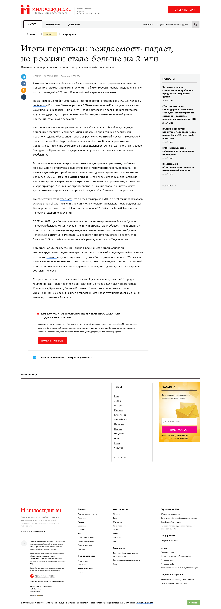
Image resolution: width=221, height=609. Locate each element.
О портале (148, 24)
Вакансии (82, 526)
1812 (162, 544)
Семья (117, 443)
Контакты (82, 549)
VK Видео (116, 537)
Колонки (118, 410)
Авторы (81, 522)
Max (114, 541)
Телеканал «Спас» (85, 568)
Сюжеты (81, 529)
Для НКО (74, 24)
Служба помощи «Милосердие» (173, 24)
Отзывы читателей (86, 537)
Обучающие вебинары (170, 514)
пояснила (124, 167)
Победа (164, 548)
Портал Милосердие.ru (87, 514)
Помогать (53, 24)
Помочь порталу (52, 340)
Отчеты (116, 564)
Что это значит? (145, 602)
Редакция (82, 518)
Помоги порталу (184, 9)
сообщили (39, 105)
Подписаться (179, 429)
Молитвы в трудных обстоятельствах (176, 556)
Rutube (115, 533)
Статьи (31, 34)
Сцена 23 (81, 572)
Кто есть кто (120, 414)
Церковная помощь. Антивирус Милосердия (179, 567)
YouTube (116, 529)
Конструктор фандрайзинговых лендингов (179, 518)
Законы (118, 400)
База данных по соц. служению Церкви (177, 579)
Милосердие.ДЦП (168, 564)
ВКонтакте (117, 522)
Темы (80, 533)
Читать (32, 24)
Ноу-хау (118, 428)
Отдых (117, 438)
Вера (116, 396)
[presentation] (179, 421)
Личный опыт (120, 419)
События (118, 447)
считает (52, 257)
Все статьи (120, 457)
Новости (50, 34)
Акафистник (83, 561)
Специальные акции (169, 540)
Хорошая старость (168, 552)
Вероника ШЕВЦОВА (71, 76)
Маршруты (69, 34)
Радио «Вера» (83, 564)
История (118, 405)
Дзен (115, 518)
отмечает (66, 199)
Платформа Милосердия (171, 522)
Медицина (119, 424)
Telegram (116, 514)
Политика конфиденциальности (126, 560)
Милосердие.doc (167, 560)
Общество (119, 433)
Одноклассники (119, 526)
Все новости (169, 185)
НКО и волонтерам (86, 541)
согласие (184, 436)
